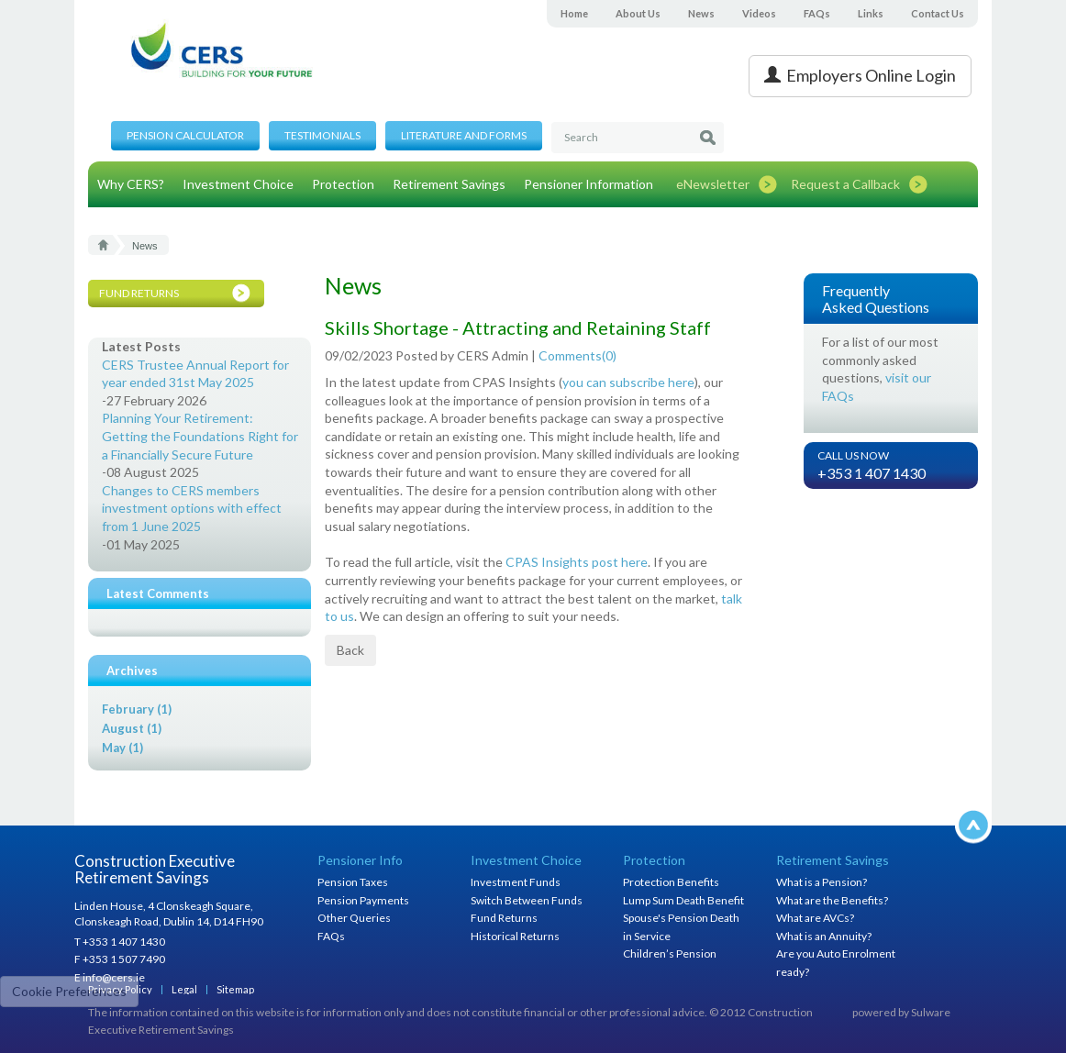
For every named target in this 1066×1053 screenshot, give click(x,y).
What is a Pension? (821, 882)
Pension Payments (363, 900)
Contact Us (937, 13)
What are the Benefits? (832, 900)
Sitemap (235, 989)
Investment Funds (516, 882)
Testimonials (322, 135)
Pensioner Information (588, 184)
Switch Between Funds (527, 900)
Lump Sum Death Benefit (683, 900)
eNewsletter (713, 184)
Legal (184, 989)
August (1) (131, 728)
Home (574, 13)
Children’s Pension (669, 953)
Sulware (930, 1012)
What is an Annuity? (824, 936)
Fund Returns (504, 918)
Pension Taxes (352, 882)
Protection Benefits (671, 882)
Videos (759, 13)
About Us (638, 13)
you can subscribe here (628, 382)
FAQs (817, 13)
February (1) (137, 709)
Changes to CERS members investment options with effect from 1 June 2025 (192, 508)
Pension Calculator (185, 135)
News (701, 13)
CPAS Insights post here (576, 562)
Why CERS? (130, 184)
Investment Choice (238, 184)
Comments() (577, 355)
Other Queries (354, 918)
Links (870, 13)
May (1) (122, 747)
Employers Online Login (860, 75)
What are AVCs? (815, 918)
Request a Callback (845, 184)
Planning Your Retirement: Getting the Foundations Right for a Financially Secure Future (200, 435)
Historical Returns (515, 936)
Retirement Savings (449, 184)
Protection (343, 184)
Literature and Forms (464, 135)
